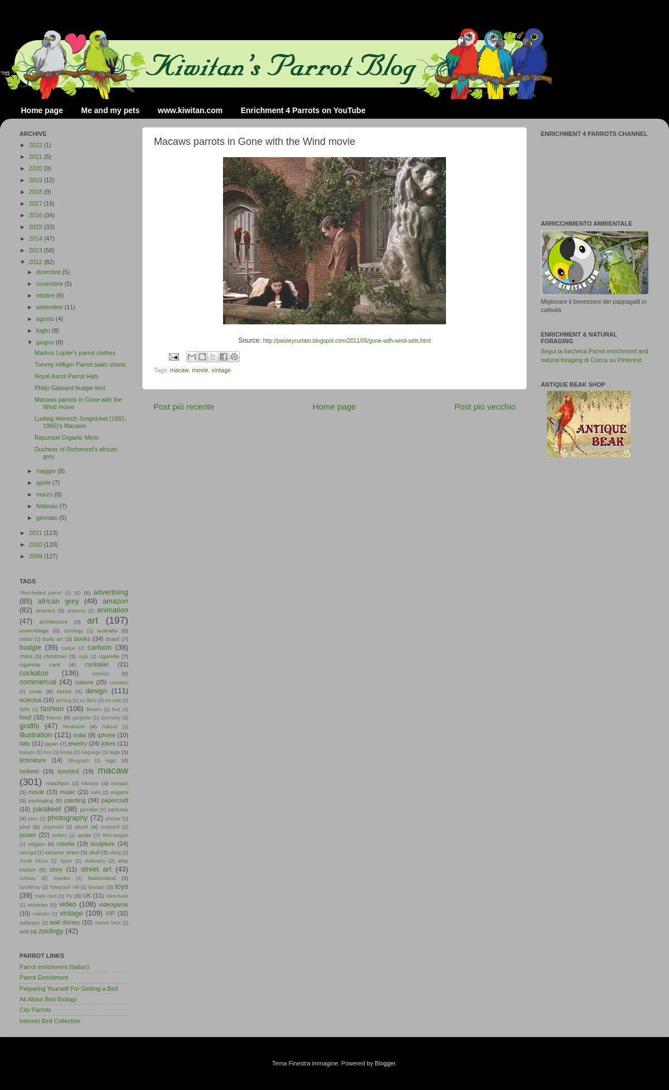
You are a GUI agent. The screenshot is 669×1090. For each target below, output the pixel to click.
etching (63, 700)
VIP (110, 913)
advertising (110, 592)
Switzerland (101, 878)
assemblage (34, 630)
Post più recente (183, 406)
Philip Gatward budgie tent (70, 388)
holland (110, 726)
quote (84, 835)
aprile (44, 482)
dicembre (49, 272)
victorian (37, 905)
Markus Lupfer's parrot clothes (75, 352)
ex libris (88, 700)
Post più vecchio (485, 406)
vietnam (41, 914)
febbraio (48, 506)
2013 (36, 250)
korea (66, 752)
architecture (53, 622)
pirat (25, 827)
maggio (46, 471)
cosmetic (118, 682)
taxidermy (30, 887)
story (56, 869)
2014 (36, 238)
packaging (40, 800)
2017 (36, 203)
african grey (58, 601)
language (91, 752)
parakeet (47, 809)
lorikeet (29, 771)
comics (100, 673)
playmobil (53, 827)
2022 (36, 145)
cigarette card (40, 664)
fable (25, 709)
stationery (95, 861)
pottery (59, 835)
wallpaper (30, 923)
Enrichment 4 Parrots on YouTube (303, 110)
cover (35, 691)
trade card (45, 896)
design (96, 691)
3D (77, 593)
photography (67, 818)
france (53, 717)
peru (33, 818)
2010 (36, 544)
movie (200, 370)
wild (24, 931)
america (45, 610)
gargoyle (81, 718)
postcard (110, 827)
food (25, 717)
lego (115, 752)
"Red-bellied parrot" (41, 593)
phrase (113, 818)
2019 (36, 180)
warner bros (107, 923)
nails (96, 792)
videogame (113, 904)
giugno (46, 342)
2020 (36, 168)
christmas (55, 656)
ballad (26, 639)
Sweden (61, 878)
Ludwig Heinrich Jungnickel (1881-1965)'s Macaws (81, 422)
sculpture (102, 843)
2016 (36, 215)
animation (112, 610)
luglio (44, 330)
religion (36, 844)
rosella (66, 843)
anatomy (76, 611)
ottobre (46, 295)
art (92, 620)
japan (51, 744)
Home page (42, 110)
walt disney (65, 922)
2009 (36, 556)
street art (96, 869)
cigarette (109, 656)
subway (28, 878)
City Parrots (35, 1009)
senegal (28, 852)
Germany (110, 718)
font (116, 709)
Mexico (90, 783)
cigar (83, 656)
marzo (45, 494)
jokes (108, 743)
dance (64, 691)
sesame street (62, 852)
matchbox (57, 783)
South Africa (33, 861)
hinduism (74, 726)
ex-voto (113, 700)
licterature (33, 760)
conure (84, 682)
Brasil (112, 639)
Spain (66, 861)
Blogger (385, 1063)
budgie (30, 647)
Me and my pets (110, 110)
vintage (221, 370)
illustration (36, 735)
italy (25, 743)
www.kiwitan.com (190, 110)
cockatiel (96, 664)
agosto (46, 318)
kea (48, 752)
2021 (36, 156)
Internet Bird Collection (50, 1021)
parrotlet (89, 809)
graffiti (29, 726)
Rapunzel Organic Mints (67, 437)
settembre (50, 307)
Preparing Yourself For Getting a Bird (69, 988)
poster (28, 834)
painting (75, 800)
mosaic (119, 783)
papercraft (114, 800)
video (67, 904)
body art (52, 639)
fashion (52, 708)
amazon (115, 601)
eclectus (31, 700)
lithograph (78, 760)
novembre (50, 283)
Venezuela (117, 896)
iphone (106, 735)
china (26, 656)
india (80, 735)
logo (111, 760)
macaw (179, 370)
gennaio (47, 517)
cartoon (100, 647)
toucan (97, 887)
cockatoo (34, 673)
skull (94, 852)
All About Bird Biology (48, 999)
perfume (118, 809)
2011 (36, 532)
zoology (51, 931)
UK (87, 895)
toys (121, 886)
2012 (36, 262)
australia (107, 630)
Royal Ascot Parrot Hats (67, 376)
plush (81, 827)
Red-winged (115, 835)
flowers (93, 709)
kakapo (27, 752)
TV (69, 896)
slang (115, 852)
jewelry (77, 743)
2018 (36, 191)
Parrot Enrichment (44, 977)
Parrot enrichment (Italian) (54, 967)
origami (119, 792)
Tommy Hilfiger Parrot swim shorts (80, 364)
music (67, 792)
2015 (36, 226)
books (82, 638)
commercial (38, 682)
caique (68, 648)
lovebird (68, 771)
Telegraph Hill (64, 887)
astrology (73, 631)
